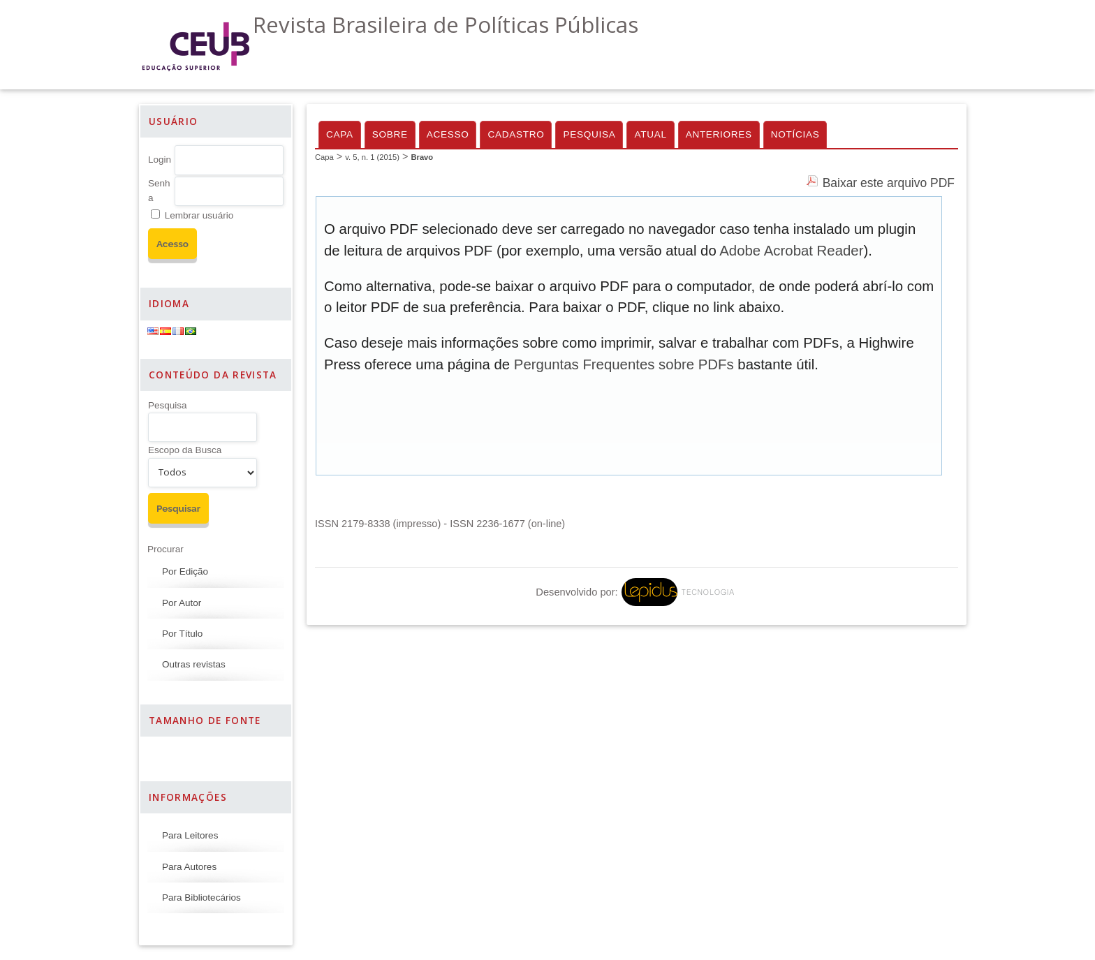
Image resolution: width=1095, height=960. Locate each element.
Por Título (182, 633)
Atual (650, 134)
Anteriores (719, 134)
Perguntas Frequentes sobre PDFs (624, 364)
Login (159, 159)
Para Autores (189, 867)
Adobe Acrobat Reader (791, 250)
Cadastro (515, 134)
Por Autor (181, 603)
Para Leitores (190, 835)
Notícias (795, 134)
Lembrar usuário (199, 215)
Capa (339, 134)
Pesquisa (167, 405)
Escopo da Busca (184, 450)
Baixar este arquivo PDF (889, 183)
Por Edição (185, 571)
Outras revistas (194, 664)
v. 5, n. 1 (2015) (372, 157)
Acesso (448, 134)
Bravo (422, 157)
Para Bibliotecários (201, 897)
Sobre (390, 134)
